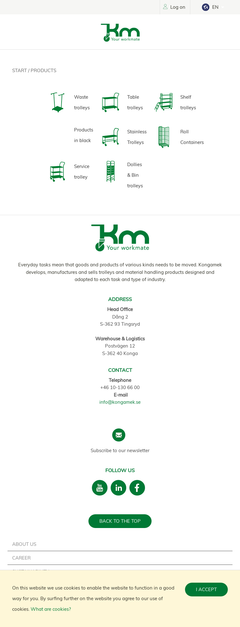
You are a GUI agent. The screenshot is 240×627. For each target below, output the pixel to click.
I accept (206, 589)
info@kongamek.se (120, 402)
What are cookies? (51, 609)
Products (43, 70)
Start (20, 70)
